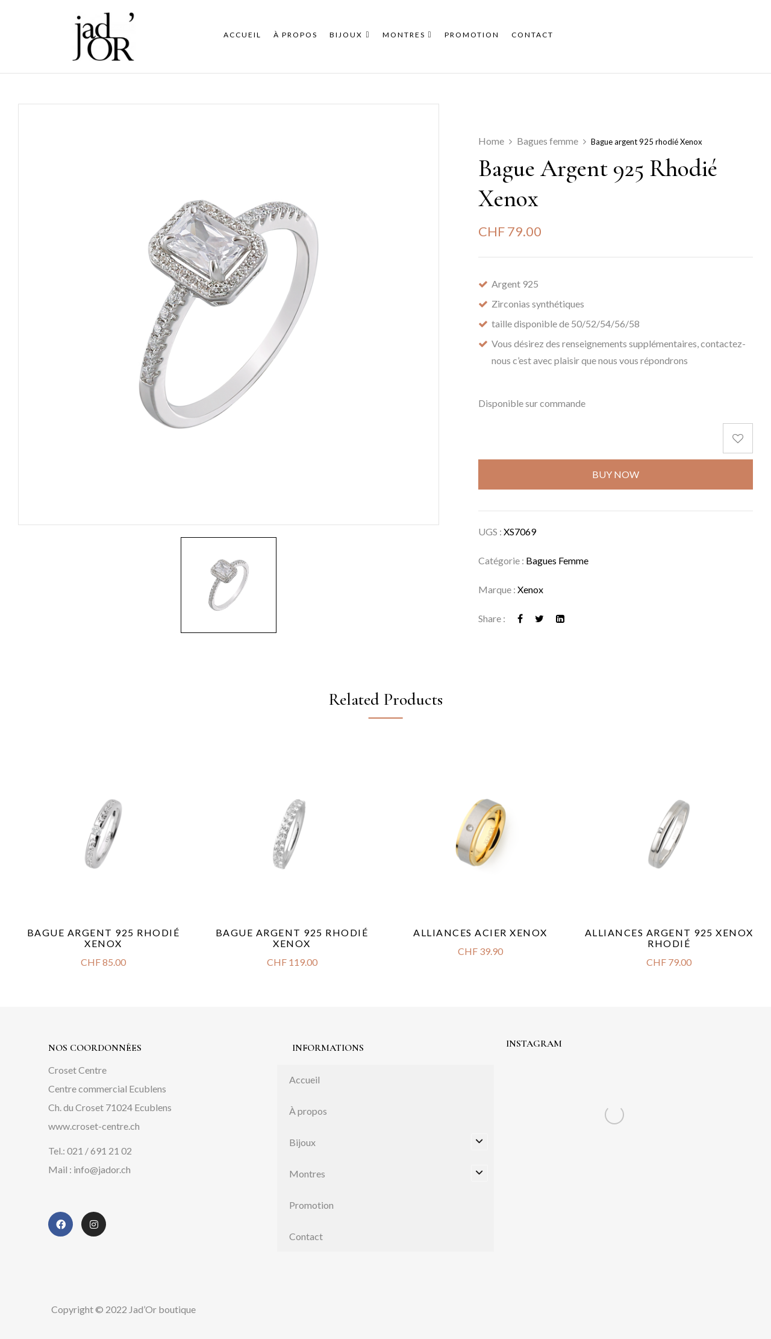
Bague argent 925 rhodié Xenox (103, 938)
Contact (306, 1236)
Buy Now (615, 474)
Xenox (530, 589)
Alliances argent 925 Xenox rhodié (669, 938)
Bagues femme (547, 141)
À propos (308, 1111)
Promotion (311, 1205)
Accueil (304, 1079)
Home (491, 141)
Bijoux (302, 1142)
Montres (307, 1173)
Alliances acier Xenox (480, 932)
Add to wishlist (738, 438)
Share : (491, 618)
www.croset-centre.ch (94, 1126)
